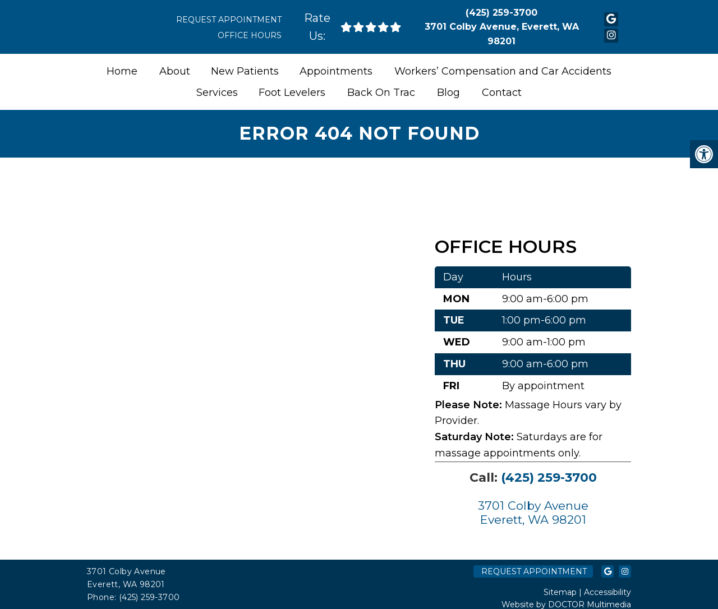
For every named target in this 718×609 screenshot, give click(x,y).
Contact (502, 92)
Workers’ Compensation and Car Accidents (502, 71)
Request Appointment (229, 20)
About (174, 71)
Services (217, 92)
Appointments (336, 71)
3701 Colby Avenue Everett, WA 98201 (533, 513)
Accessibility (607, 592)
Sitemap (560, 592)
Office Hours (250, 35)
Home (122, 71)
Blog (448, 92)
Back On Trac (381, 92)
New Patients (245, 71)
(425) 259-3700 (501, 12)
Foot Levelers (292, 92)
